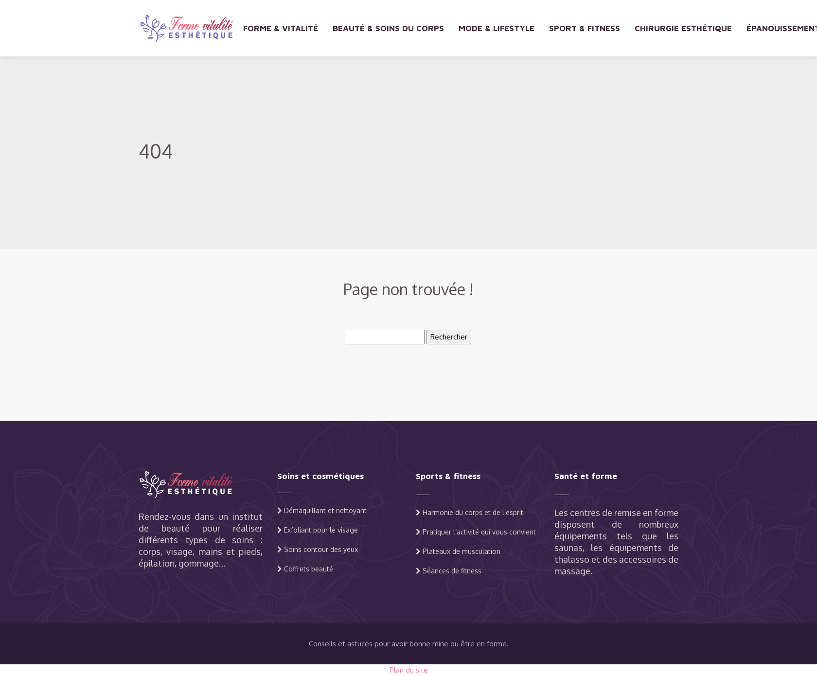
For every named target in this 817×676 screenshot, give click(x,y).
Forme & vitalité (280, 28)
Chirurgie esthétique (683, 28)
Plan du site (409, 670)
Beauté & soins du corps (388, 28)
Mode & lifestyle (496, 28)
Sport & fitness (584, 28)
